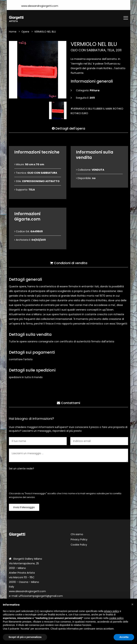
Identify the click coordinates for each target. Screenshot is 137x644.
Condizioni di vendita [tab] (68, 261)
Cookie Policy (79, 545)
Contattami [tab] (68, 401)
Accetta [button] (123, 637)
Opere (25, 32)
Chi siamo (77, 535)
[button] (132, 604)
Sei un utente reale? (21, 469)
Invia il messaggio (24, 508)
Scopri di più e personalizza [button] (25, 637)
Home (12, 32)
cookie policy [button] (116, 618)
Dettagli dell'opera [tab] (68, 127)
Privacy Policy (79, 540)
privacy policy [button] (111, 611)
